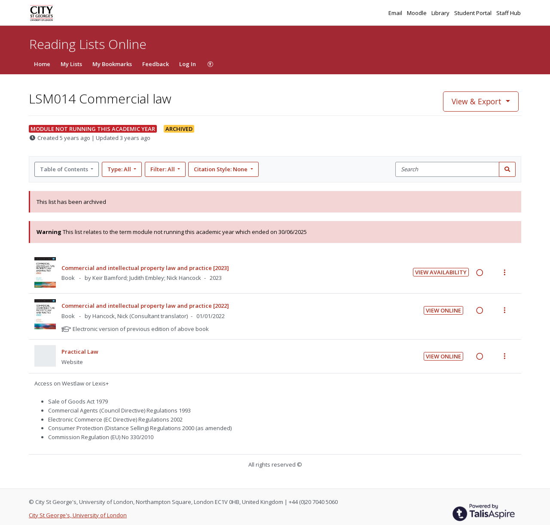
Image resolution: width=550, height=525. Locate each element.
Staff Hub (508, 13)
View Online (443, 310)
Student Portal (473, 13)
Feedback (155, 64)
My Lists (71, 64)
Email (395, 13)
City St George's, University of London (78, 515)
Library (441, 13)
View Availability (441, 272)
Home (42, 64)
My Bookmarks (112, 64)
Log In (187, 64)
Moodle (417, 13)
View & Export (478, 101)
